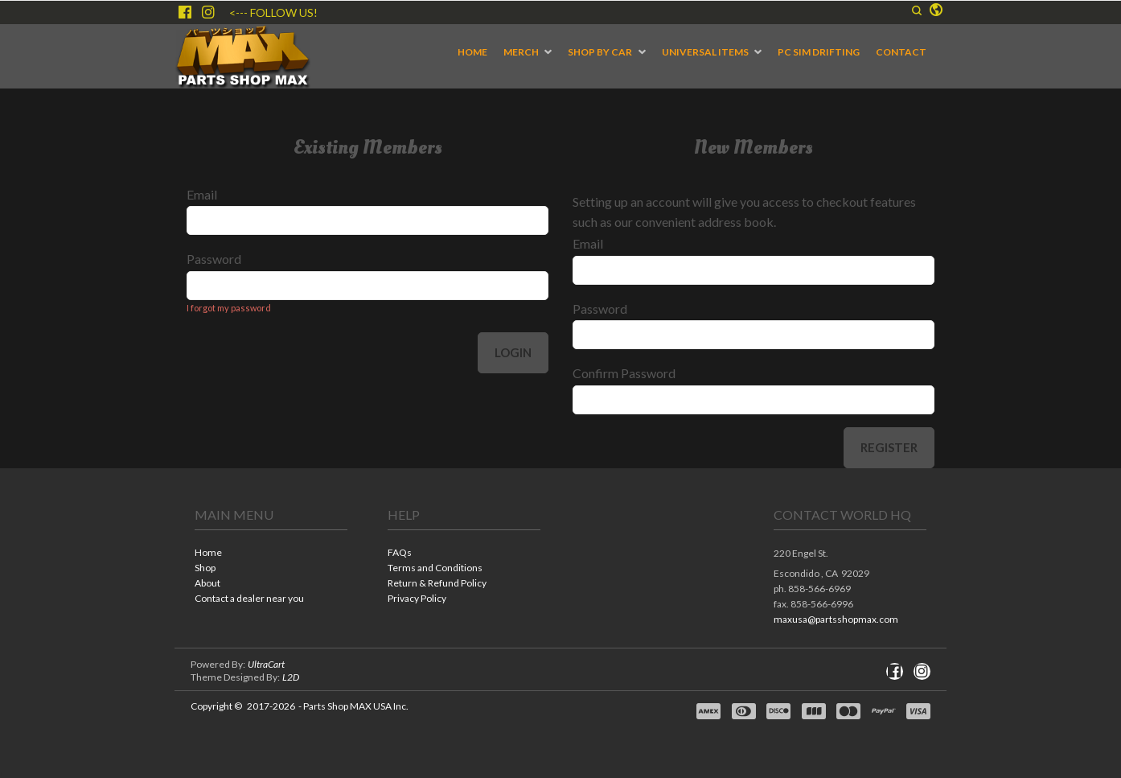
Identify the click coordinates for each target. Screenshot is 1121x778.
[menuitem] (472, 52)
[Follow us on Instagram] (208, 12)
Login (513, 352)
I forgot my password (229, 308)
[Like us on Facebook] (185, 12)
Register (889, 447)
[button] (917, 10)
